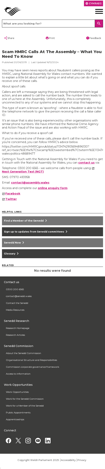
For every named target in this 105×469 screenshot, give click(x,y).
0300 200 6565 (15, 289)
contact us (86, 162)
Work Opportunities (17, 391)
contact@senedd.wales (19, 296)
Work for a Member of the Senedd (25, 405)
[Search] (99, 23)
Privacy (82, 460)
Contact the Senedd (17, 303)
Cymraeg (93, 3)
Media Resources (15, 309)
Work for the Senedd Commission (25, 398)
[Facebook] (8, 440)
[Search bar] (52, 23)
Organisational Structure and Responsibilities (31, 360)
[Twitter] (18, 440)
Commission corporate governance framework (32, 366)
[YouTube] (37, 440)
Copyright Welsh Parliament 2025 (38, 460)
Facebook (12, 193)
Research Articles (15, 334)
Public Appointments (18, 412)
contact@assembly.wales (30, 182)
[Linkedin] (47, 440)
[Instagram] (28, 440)
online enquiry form (52, 188)
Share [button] (9, 38)
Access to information (18, 373)
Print (50, 38)
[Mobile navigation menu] (92, 11)
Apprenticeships (15, 419)
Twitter (11, 199)
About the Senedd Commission (23, 353)
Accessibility (68, 460)
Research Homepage (17, 328)
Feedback (93, 38)
